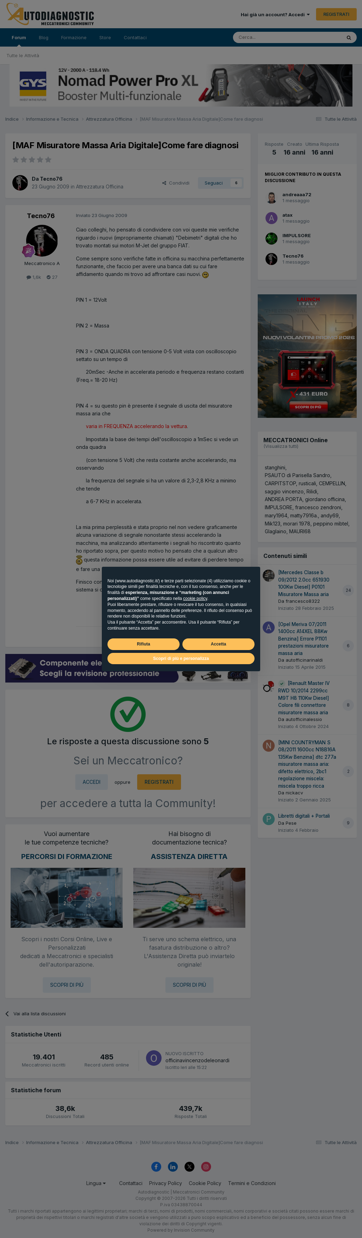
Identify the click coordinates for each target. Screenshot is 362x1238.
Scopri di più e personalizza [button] (181, 658)
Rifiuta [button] (143, 644)
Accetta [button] (218, 644)
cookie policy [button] (195, 598)
